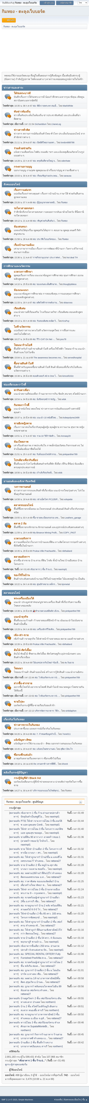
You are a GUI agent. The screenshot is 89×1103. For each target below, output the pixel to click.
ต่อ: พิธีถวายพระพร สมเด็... (45, 106)
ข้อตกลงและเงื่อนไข (72, 1100)
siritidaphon (70, 711)
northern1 (51, 1002)
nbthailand (67, 551)
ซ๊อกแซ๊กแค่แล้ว (23, 754)
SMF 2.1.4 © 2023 (9, 1100)
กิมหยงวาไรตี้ (21, 405)
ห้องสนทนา (20, 226)
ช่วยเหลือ (58, 1100)
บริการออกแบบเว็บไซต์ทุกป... (46, 790)
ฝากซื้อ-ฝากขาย (23, 683)
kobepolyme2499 (71, 417)
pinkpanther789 (70, 454)
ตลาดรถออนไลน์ (23, 505)
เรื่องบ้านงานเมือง (24, 244)
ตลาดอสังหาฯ (22, 556)
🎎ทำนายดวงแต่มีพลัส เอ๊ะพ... (46, 611)
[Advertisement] (44, 50)
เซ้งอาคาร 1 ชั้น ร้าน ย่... (41, 569)
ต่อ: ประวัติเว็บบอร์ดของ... (45, 239)
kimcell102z (68, 376)
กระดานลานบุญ (23, 166)
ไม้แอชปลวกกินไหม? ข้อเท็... (46, 662)
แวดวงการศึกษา (23, 271)
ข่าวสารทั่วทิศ (22, 129)
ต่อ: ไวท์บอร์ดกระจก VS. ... (47, 677)
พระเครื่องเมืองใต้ (24, 598)
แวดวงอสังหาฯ (22, 538)
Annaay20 (66, 436)
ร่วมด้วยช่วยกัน (22, 148)
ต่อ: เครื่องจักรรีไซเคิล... (44, 629)
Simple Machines (25, 1100)
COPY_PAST (69, 532)
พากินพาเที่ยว (21, 390)
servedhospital (75, 357)
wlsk (64, 399)
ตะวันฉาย (69, 662)
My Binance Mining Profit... (45, 532)
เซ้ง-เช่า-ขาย (21, 635)
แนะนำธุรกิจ (21, 616)
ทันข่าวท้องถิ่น (22, 111)
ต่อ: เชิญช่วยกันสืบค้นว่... (44, 221)
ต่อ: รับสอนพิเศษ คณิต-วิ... (45, 321)
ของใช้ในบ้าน (22, 575)
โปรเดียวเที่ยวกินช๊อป (26, 460)
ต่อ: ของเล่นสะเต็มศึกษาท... (45, 284)
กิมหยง (64, 202)
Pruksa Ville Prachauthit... (45, 551)
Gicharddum (40, 124)
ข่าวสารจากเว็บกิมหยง (27, 724)
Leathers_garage (73, 518)
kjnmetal (66, 584)
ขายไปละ (19, 701)
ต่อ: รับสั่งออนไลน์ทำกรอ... (45, 454)
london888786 (67, 142)
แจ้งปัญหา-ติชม (23, 739)
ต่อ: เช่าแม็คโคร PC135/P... (46, 499)
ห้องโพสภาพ (21, 441)
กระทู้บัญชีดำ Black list (27, 778)
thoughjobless (69, 284)
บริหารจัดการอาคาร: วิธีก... (48, 711)
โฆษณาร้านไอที (23, 345)
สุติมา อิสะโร (67, 749)
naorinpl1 (62, 569)
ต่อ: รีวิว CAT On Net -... (44, 339)
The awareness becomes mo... (48, 357)
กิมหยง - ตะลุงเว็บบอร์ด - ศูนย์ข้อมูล (24, 802)
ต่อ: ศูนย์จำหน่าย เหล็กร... (45, 584)
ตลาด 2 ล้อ (20, 523)
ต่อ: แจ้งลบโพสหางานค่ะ (44, 749)
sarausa (67, 176)
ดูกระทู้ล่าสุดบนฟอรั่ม (16, 1064)
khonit (65, 764)
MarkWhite (68, 106)
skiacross (68, 302)
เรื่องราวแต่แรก (22, 189)
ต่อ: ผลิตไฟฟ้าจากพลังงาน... (46, 302)
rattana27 (56, 861)
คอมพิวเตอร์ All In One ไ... (45, 376)
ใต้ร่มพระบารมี (22, 93)
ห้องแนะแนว (21, 290)
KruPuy (65, 321)
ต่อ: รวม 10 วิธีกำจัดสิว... (44, 436)
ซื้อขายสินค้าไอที (23, 363)
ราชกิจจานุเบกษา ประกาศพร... (47, 257)
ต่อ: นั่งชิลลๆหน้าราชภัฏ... (45, 399)
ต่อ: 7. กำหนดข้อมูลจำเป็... (45, 734)
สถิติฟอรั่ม (13, 1051)
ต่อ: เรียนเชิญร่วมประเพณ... (46, 176)
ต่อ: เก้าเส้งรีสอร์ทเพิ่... (43, 472)
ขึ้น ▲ (85, 1100)
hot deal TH (72, 257)
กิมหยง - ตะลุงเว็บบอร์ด (23, 11)
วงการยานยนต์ (22, 486)
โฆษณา (18, 668)
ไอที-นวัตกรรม (22, 326)
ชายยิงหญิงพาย (23, 423)
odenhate (65, 161)
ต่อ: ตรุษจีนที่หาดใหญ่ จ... (44, 161)
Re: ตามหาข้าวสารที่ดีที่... (45, 764)
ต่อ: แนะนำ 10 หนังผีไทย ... (45, 417)
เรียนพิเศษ (19, 308)
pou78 (63, 339)
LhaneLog (56, 124)
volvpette (68, 499)
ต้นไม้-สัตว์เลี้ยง (22, 650)
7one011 (66, 734)
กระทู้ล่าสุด (13, 808)
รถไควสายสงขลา (24, 208)
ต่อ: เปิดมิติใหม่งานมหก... (44, 142)
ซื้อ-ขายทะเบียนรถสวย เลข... (46, 518)
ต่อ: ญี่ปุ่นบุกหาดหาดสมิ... (44, 202)
